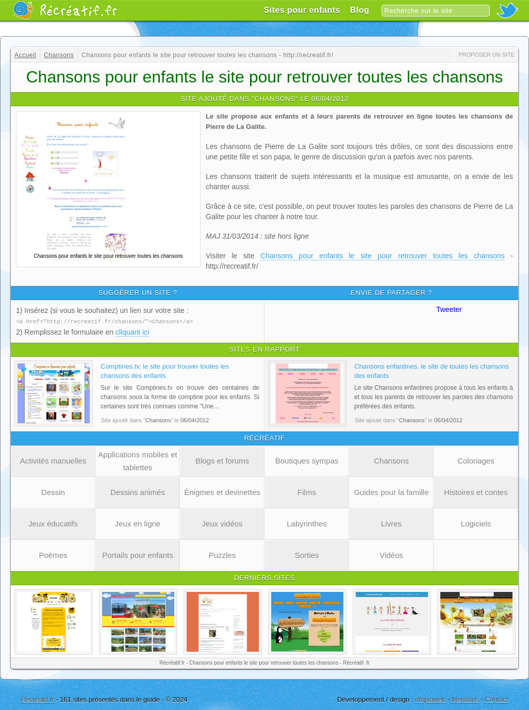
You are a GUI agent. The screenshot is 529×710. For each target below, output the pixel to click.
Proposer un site (486, 55)
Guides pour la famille (391, 491)
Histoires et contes (475, 491)
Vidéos (391, 554)
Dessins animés (137, 491)
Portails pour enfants (137, 554)
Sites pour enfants (301, 10)
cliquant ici (132, 331)
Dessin (53, 491)
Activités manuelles (53, 460)
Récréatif (65, 10)
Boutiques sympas (307, 460)
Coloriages (475, 460)
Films (306, 491)
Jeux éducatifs (53, 523)
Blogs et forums (222, 460)
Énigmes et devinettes (222, 491)
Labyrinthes (307, 523)
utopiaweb (430, 699)
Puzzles (222, 554)
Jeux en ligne (137, 523)
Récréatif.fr (37, 699)
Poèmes (53, 554)
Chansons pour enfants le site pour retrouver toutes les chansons (382, 256)
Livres (391, 523)
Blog (360, 10)
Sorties (307, 554)
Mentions (465, 699)
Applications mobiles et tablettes (137, 460)
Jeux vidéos (222, 523)
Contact (496, 699)
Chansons (391, 460)
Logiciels (476, 523)
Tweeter (449, 309)
